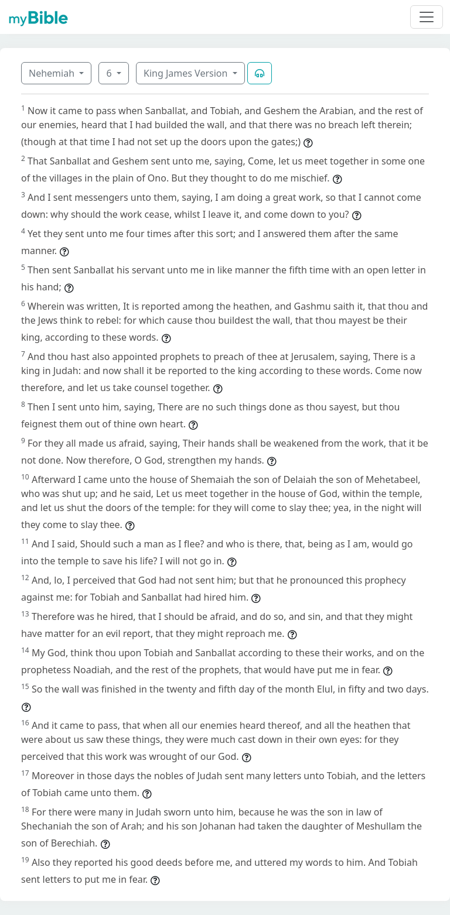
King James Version (187, 73)
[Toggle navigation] (426, 17)
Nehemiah (53, 73)
